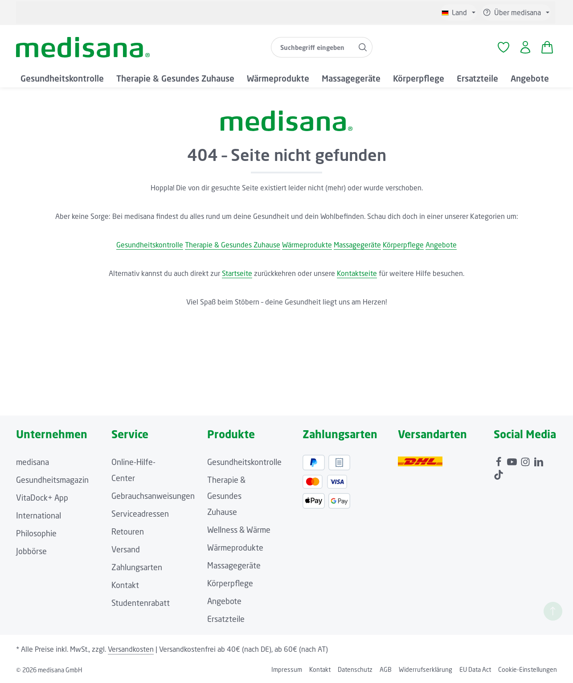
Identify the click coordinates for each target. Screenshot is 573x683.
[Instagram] (526, 459)
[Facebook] (499, 459)
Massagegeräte (357, 245)
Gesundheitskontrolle (149, 245)
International (38, 515)
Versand (125, 549)
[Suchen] (362, 47)
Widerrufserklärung (425, 669)
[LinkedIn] (539, 459)
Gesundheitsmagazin (52, 479)
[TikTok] (498, 472)
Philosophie (36, 533)
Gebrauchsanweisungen (153, 495)
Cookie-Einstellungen (527, 669)
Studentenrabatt (140, 602)
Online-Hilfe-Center (133, 470)
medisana (32, 462)
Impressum (286, 669)
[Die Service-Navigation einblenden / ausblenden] (516, 12)
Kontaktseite (357, 273)
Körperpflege (403, 245)
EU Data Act (475, 669)
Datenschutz (355, 669)
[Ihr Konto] (525, 47)
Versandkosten (131, 649)
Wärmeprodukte (307, 245)
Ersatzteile (226, 618)
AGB (386, 669)
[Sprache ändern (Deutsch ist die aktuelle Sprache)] (458, 12)
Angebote (441, 245)
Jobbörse (31, 551)
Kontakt (125, 585)
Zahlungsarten (136, 567)
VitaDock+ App (42, 497)
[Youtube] (513, 459)
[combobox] (312, 47)
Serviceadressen (140, 513)
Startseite (237, 273)
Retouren (127, 531)
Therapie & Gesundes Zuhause (232, 245)
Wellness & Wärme (238, 529)
